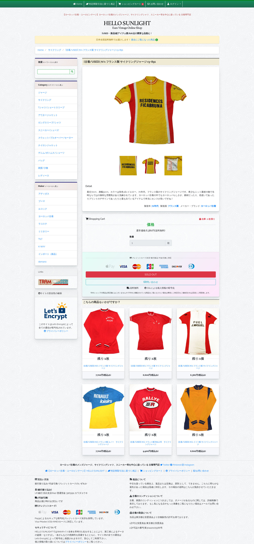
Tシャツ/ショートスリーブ (51, 107)
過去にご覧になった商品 (144, 39)
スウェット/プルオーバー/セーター (55, 137)
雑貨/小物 (43, 168)
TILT (40, 239)
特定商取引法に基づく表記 (122, 471)
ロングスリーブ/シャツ (49, 122)
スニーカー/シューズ (48, 130)
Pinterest (175, 465)
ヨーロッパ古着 (45, 216)
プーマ (41, 201)
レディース (43, 175)
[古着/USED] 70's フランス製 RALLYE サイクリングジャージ (150, 443)
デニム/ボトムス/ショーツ (51, 153)
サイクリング (44, 100)
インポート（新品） (48, 254)
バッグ (41, 160)
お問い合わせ (201, 471)
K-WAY (41, 246)
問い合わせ (150, 282)
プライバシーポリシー (56, 331)
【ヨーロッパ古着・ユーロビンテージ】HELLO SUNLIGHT (74, 471)
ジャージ (42, 92)
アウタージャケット (48, 115)
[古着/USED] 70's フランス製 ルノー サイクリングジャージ (103, 443)
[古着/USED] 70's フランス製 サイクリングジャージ (103, 367)
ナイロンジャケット (48, 145)
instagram (188, 465)
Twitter (165, 465)
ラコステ (42, 224)
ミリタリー (43, 231)
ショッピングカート (151, 471)
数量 (132, 237)
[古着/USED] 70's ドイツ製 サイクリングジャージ (198, 443)
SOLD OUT (151, 274)
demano (42, 261)
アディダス (43, 193)
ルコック (42, 209)
